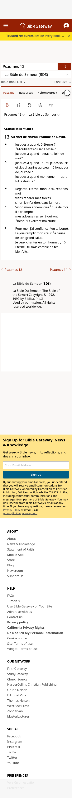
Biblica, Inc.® (34, 299)
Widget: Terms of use (22, 649)
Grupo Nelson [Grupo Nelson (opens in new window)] (17, 690)
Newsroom (15, 570)
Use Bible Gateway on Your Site (29, 606)
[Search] (64, 66)
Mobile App (15, 555)
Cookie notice (17, 638)
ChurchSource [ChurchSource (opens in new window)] (17, 679)
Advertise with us (19, 612)
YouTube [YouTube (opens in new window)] (13, 763)
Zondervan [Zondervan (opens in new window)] (15, 711)
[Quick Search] (29, 66)
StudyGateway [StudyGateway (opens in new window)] (17, 674)
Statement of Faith (20, 549)
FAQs (11, 596)
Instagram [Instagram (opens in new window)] (14, 742)
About (11, 539)
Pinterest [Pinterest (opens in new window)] (13, 747)
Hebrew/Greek (47, 92)
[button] (66, 25)
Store (11, 560)
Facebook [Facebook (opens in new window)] (14, 736)
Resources (26, 92)
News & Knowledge (21, 544)
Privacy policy (17, 622)
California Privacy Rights (26, 627)
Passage (8, 92)
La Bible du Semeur (27, 283)
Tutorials (13, 601)
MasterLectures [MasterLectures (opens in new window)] (18, 716)
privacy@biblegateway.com (20, 513)
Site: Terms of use (20, 643)
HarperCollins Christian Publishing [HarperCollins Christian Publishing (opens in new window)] (32, 684)
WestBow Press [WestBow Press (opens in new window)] (18, 706)
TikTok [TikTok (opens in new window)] (12, 752)
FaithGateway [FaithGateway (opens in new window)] (17, 669)
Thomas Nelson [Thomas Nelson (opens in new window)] (18, 700)
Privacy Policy (11, 510)
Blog (10, 565)
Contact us (15, 617)
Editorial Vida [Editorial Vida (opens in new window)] (16, 695)
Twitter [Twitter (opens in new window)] (12, 757)
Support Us (15, 576)
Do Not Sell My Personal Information (35, 633)
